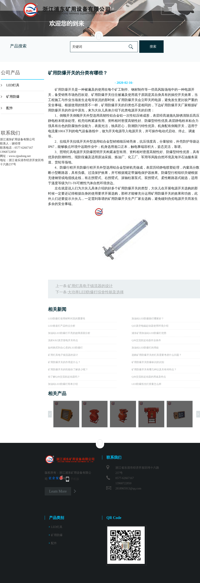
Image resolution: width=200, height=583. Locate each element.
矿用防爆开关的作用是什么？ (64, 362)
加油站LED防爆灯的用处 (145, 347)
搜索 (153, 46)
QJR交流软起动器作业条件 (146, 340)
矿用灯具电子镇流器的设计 (90, 286)
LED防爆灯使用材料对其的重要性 (66, 318)
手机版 (74, 478)
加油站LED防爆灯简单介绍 (63, 384)
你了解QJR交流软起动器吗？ (64, 376)
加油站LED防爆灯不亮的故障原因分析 (69, 333)
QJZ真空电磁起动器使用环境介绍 (150, 325)
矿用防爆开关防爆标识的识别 (148, 362)
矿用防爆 (13, 96)
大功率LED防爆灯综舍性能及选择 (96, 292)
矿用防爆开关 (65, 89)
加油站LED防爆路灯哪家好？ (148, 318)
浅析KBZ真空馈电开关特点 (63, 340)
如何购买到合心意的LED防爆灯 (65, 347)
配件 (9, 108)
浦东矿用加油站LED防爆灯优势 (149, 333)
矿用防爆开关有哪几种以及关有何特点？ (154, 369)
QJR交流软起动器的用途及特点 (149, 376)
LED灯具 (12, 85)
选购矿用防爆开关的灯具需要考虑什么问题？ (156, 354)
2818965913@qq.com (128, 488)
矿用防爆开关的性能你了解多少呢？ (68, 369)
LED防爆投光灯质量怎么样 (146, 384)
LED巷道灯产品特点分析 (61, 325)
